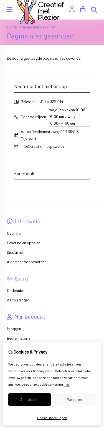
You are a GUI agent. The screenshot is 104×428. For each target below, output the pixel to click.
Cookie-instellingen (52, 418)
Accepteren (29, 399)
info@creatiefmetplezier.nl (43, 146)
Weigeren (74, 399)
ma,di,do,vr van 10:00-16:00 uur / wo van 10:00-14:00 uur (68, 116)
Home (12, 27)
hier (67, 384)
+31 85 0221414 (50, 101)
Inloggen (14, 328)
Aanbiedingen (18, 300)
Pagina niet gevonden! (38, 27)
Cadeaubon (16, 290)
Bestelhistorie (18, 338)
